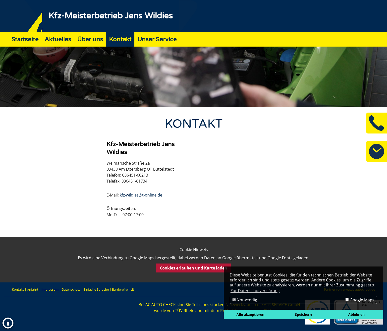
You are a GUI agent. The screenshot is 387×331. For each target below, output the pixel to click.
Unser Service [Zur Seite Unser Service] (157, 39)
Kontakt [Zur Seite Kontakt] (120, 39)
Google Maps (359, 300)
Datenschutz (71, 289)
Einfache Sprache (96, 289)
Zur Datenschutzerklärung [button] (255, 290)
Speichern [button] (303, 314)
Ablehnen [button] (356, 314)
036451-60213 (135, 175)
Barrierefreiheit (123, 289)
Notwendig (244, 300)
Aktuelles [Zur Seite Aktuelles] (58, 39)
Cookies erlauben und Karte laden (193, 268)
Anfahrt (32, 289)
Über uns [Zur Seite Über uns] (90, 39)
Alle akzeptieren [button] (250, 314)
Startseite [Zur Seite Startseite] (25, 39)
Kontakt (18, 289)
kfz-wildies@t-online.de (141, 195)
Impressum (50, 289)
